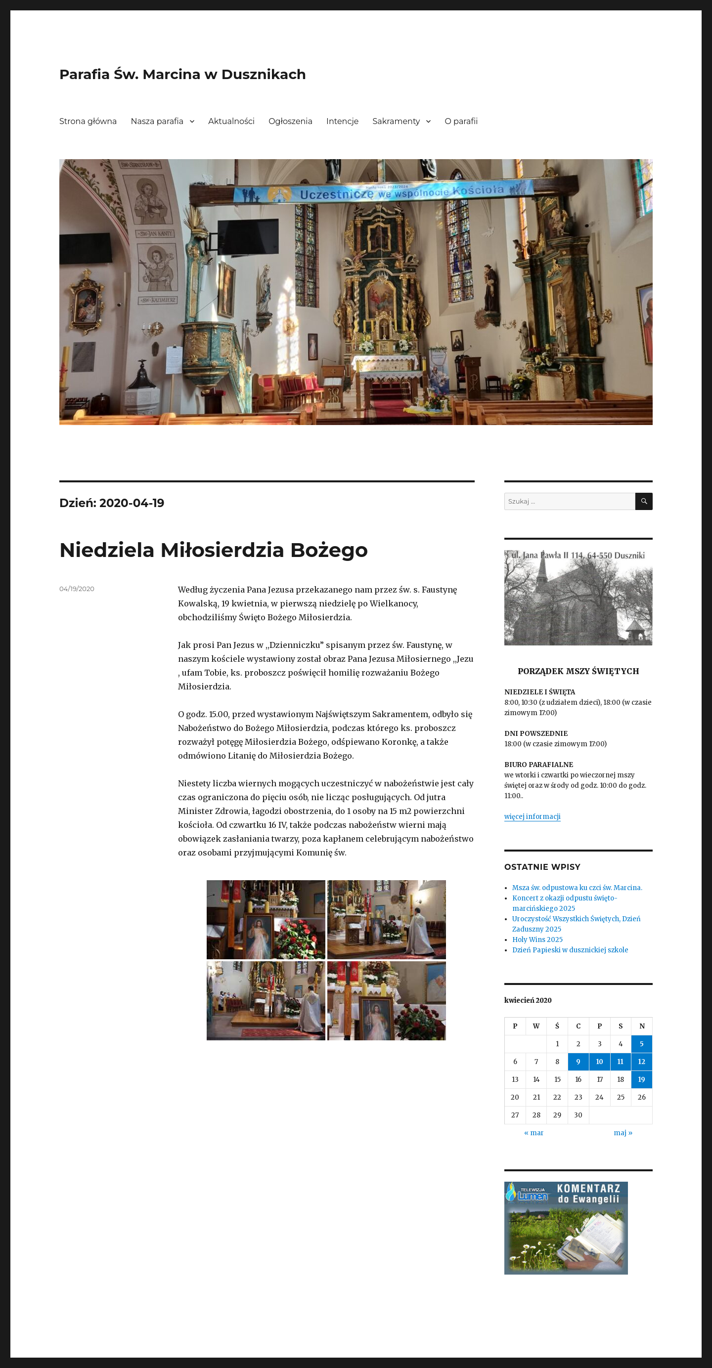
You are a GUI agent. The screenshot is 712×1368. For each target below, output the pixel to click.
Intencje (342, 121)
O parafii (461, 121)
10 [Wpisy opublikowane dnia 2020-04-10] (599, 1062)
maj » (623, 1133)
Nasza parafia (157, 121)
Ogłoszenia (290, 121)
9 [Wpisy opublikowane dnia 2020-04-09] (578, 1062)
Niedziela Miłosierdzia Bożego (213, 550)
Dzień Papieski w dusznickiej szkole (570, 950)
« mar (534, 1133)
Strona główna (88, 121)
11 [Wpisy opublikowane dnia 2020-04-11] (620, 1062)
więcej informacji (532, 816)
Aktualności (231, 121)
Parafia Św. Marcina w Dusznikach (182, 74)
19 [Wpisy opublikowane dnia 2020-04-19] (641, 1079)
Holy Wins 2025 (537, 940)
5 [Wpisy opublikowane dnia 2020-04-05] (642, 1044)
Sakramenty (396, 121)
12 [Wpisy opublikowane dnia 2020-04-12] (641, 1062)
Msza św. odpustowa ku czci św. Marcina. (577, 888)
